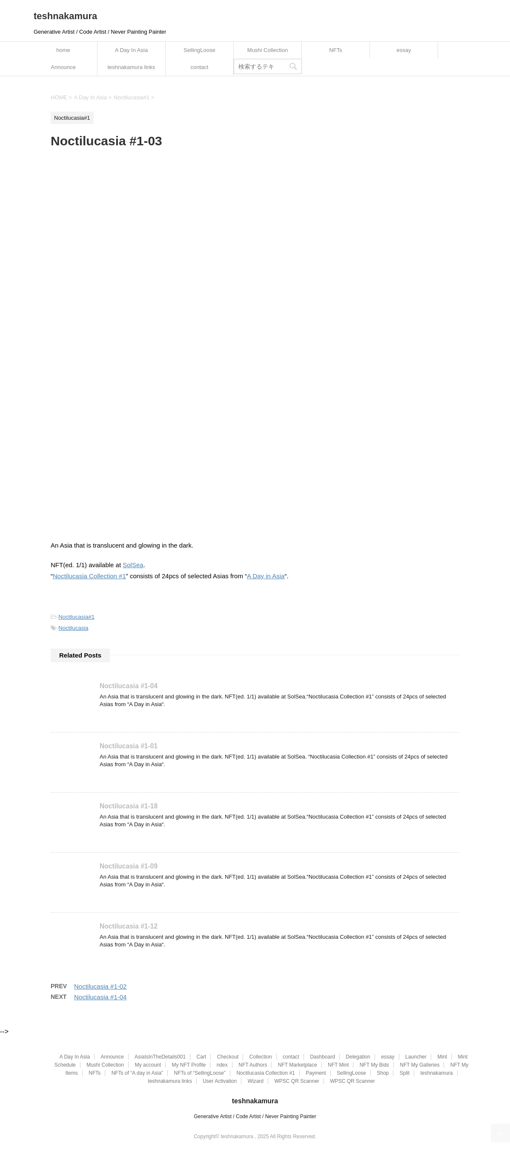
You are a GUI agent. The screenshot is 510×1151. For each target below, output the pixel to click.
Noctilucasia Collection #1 (89, 576)
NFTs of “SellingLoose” (200, 1073)
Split (405, 1073)
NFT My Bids (374, 1065)
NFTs (335, 50)
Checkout (228, 1057)
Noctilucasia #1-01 (129, 746)
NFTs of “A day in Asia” (137, 1073)
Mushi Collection (267, 50)
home (63, 50)
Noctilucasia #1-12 (129, 926)
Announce (63, 67)
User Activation (220, 1081)
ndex (222, 1065)
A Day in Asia (265, 576)
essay (404, 50)
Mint (442, 1057)
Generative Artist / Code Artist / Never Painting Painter (255, 1116)
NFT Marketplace (297, 1065)
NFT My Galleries (419, 1065)
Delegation (358, 1057)
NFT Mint (338, 1065)
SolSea (133, 564)
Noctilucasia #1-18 (129, 806)
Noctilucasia (73, 628)
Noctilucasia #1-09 (129, 866)
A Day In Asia (131, 50)
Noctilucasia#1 (76, 617)
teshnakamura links (131, 67)
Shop (383, 1073)
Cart (201, 1057)
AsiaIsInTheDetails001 (160, 1057)
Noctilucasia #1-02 (100, 986)
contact (200, 67)
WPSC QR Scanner (296, 1081)
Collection (260, 1057)
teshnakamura (65, 16)
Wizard (256, 1081)
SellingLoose (199, 50)
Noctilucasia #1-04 (129, 685)
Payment (316, 1073)
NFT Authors (252, 1065)
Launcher (416, 1057)
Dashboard (322, 1057)
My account (148, 1065)
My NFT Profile (189, 1065)
